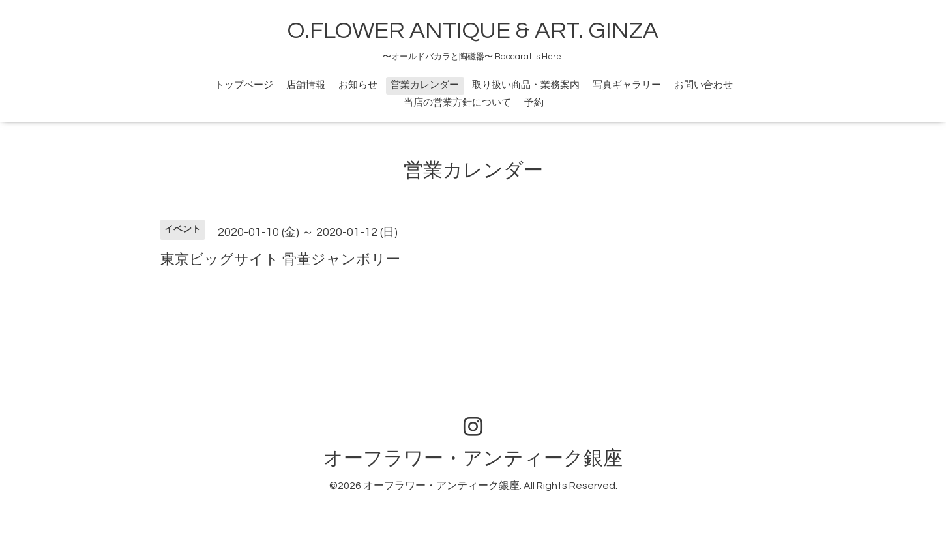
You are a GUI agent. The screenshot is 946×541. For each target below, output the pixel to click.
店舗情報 (305, 85)
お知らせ (357, 85)
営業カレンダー (425, 85)
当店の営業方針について (457, 103)
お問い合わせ (703, 85)
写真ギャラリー (627, 85)
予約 (534, 103)
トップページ (243, 85)
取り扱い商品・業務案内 (526, 85)
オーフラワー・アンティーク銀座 (473, 458)
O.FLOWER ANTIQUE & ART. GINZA (473, 30)
